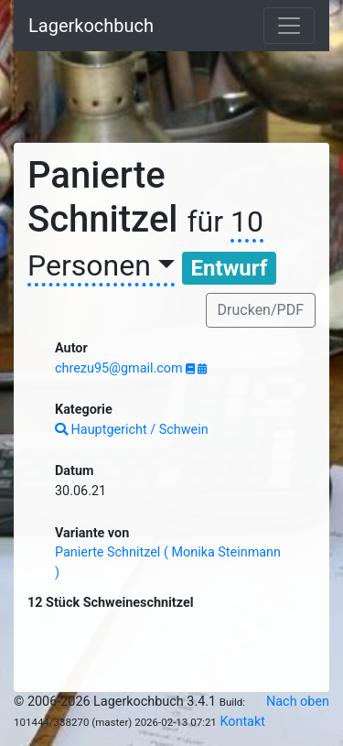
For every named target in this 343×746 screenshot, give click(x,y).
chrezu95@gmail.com (120, 368)
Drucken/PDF (261, 310)
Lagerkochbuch (91, 26)
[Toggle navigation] (289, 25)
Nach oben (297, 701)
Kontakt (242, 722)
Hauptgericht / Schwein (132, 430)
